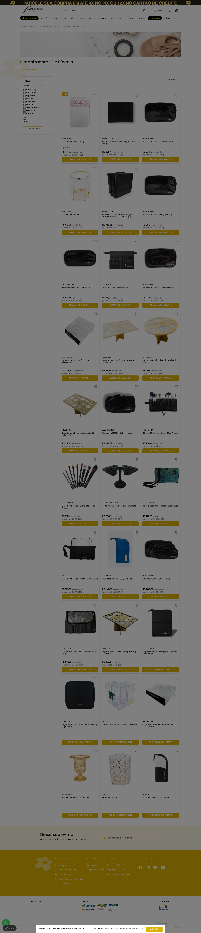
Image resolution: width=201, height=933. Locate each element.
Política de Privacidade (134, 928)
